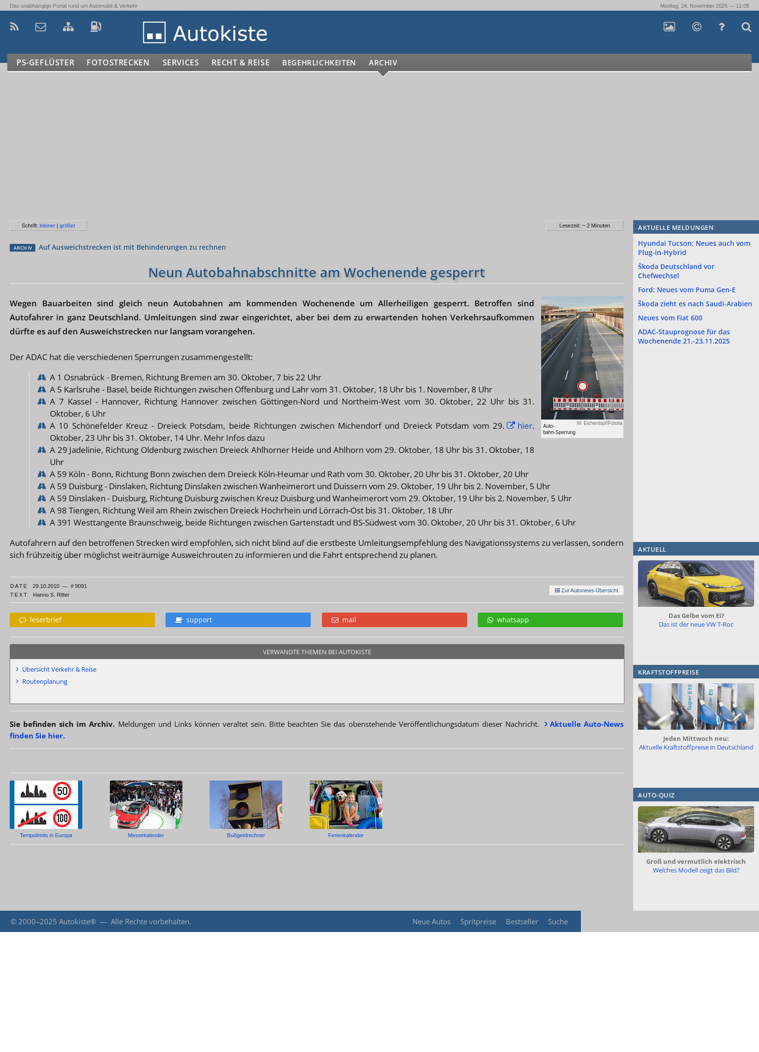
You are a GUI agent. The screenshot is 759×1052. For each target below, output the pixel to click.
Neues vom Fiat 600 (670, 317)
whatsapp (508, 619)
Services (186, 62)
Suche (558, 921)
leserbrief (40, 619)
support (193, 619)
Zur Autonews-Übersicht (586, 590)
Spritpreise (477, 921)
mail (344, 619)
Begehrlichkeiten (331, 62)
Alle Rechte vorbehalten (150, 921)
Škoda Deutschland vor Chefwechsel (676, 271)
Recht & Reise (247, 62)
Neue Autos (430, 921)
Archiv (401, 62)
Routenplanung (44, 681)
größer (67, 225)
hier (524, 425)
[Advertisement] (290, 150)
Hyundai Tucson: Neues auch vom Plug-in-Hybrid (694, 248)
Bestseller (521, 921)
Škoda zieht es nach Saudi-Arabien (695, 303)
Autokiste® (77, 921)
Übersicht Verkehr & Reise (59, 669)
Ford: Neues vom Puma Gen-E (687, 289)
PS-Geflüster (46, 62)
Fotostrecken (120, 62)
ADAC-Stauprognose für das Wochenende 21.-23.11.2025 (684, 336)
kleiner (47, 225)
